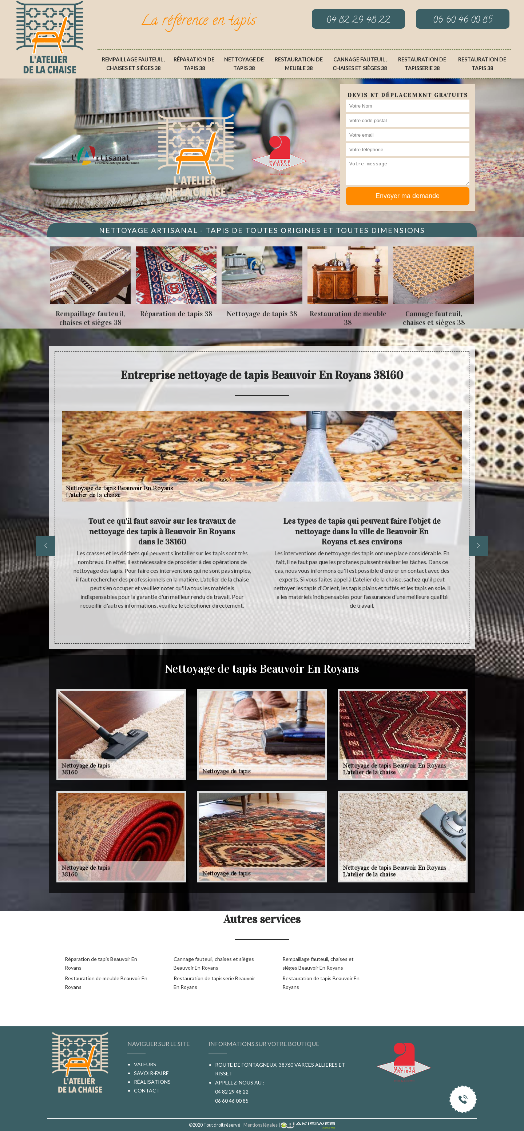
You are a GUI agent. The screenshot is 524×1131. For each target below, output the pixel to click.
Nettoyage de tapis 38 (244, 63)
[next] (478, 546)
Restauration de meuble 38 (299, 63)
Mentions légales (260, 1125)
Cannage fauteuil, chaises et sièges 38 (360, 63)
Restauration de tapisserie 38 (422, 63)
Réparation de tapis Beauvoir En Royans (101, 963)
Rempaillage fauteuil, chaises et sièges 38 (133, 63)
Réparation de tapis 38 (194, 63)
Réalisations (152, 1082)
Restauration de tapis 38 (482, 63)
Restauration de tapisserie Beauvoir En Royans (214, 982)
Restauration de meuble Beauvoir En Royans (106, 982)
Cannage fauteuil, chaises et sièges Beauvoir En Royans (214, 963)
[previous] (45, 546)
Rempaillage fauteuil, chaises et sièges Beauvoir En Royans (318, 963)
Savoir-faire (151, 1073)
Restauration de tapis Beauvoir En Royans (321, 982)
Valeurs (145, 1064)
